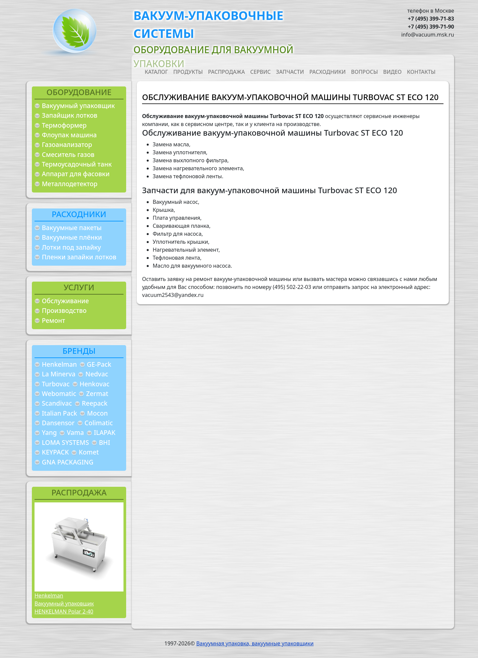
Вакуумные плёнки (72, 237)
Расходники (327, 71)
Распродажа (226, 71)
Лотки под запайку (71, 247)
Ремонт (53, 320)
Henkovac (95, 383)
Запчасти (290, 71)
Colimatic (99, 422)
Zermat (97, 393)
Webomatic (59, 393)
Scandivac (57, 403)
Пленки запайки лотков (79, 256)
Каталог (156, 71)
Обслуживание (65, 300)
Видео (392, 71)
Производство (64, 310)
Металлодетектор (70, 183)
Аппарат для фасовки (76, 173)
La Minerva (58, 373)
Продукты (188, 71)
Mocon (97, 413)
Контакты (421, 71)
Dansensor (58, 422)
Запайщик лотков (69, 115)
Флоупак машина (69, 134)
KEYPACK (55, 452)
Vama (75, 432)
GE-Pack (99, 364)
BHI (104, 442)
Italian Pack (59, 413)
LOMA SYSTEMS (65, 442)
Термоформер (64, 125)
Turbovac (56, 383)
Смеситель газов (68, 154)
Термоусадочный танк (77, 164)
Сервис (260, 71)
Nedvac (96, 373)
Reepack (95, 403)
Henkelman (59, 364)
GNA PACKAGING (67, 462)
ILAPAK (105, 432)
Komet (89, 452)
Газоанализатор (67, 144)
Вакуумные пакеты (72, 227)
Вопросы (364, 71)
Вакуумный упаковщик (78, 105)
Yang (49, 432)
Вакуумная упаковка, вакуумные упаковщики (255, 643)
